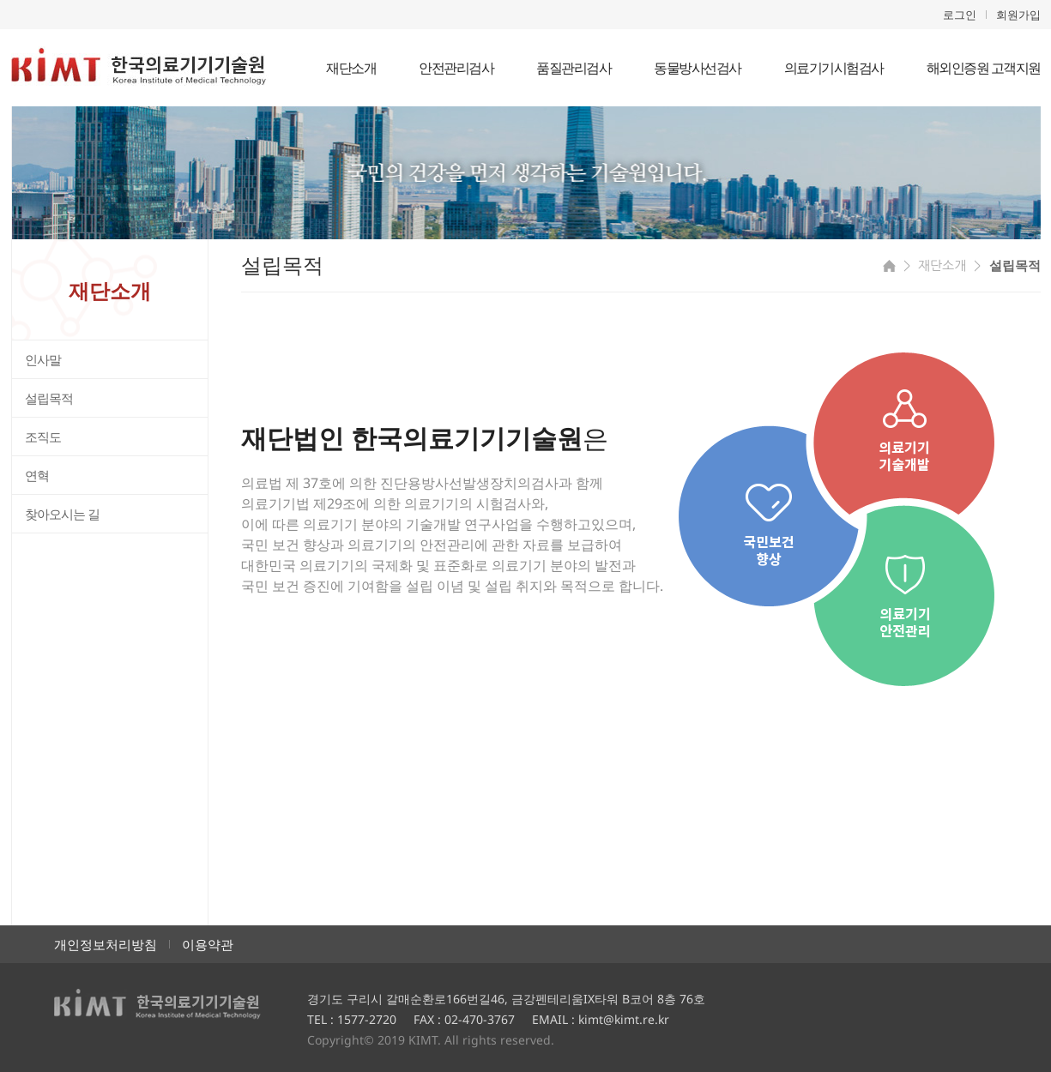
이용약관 (207, 944)
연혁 (37, 475)
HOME (889, 266)
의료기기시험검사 (834, 67)
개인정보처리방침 (105, 944)
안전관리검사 (456, 67)
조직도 (43, 436)
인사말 (43, 359)
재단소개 (351, 67)
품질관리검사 (573, 67)
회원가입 (1018, 14)
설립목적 (49, 398)
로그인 (959, 14)
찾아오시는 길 (62, 513)
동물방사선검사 (697, 67)
